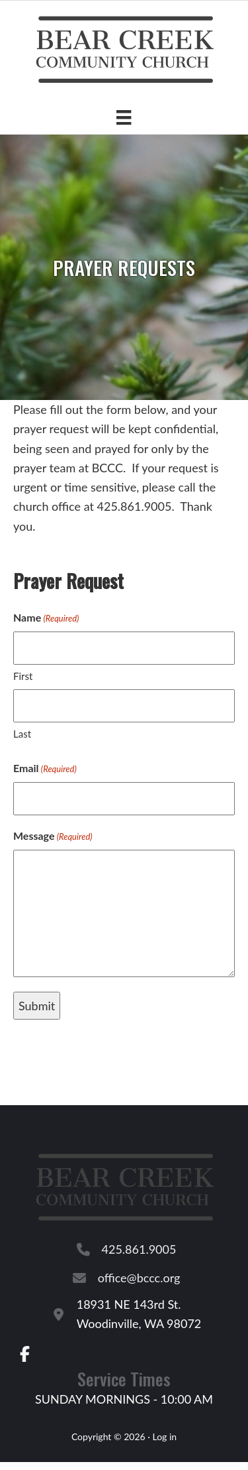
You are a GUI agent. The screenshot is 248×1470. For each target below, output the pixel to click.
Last (22, 734)
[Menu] (123, 117)
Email (45, 769)
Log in (164, 1436)
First (22, 676)
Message (53, 836)
